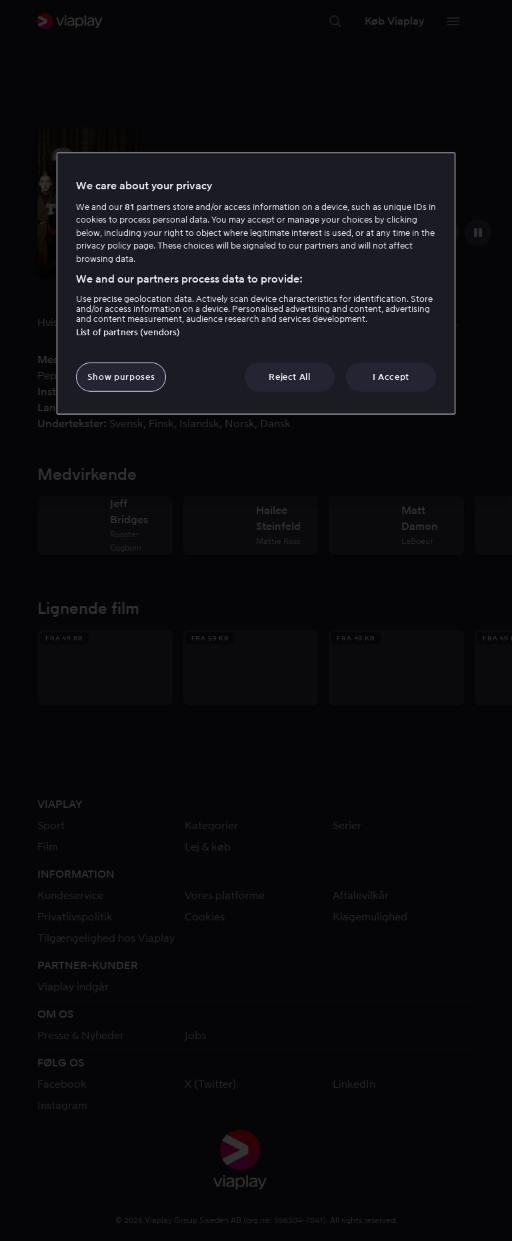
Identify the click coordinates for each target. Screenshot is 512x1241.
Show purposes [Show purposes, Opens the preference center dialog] (121, 376)
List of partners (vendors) (128, 332)
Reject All (290, 376)
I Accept (391, 376)
